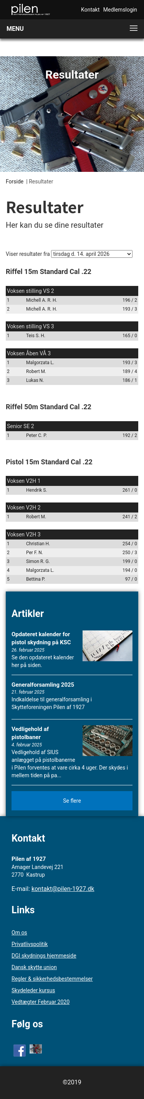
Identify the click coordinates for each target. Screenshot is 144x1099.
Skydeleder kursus (33, 990)
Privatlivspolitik (30, 944)
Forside (14, 181)
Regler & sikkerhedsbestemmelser (52, 979)
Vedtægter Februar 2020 (41, 1002)
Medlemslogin (120, 10)
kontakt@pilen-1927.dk (62, 888)
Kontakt (90, 10)
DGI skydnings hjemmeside (44, 956)
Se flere (72, 801)
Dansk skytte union (34, 967)
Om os (19, 932)
